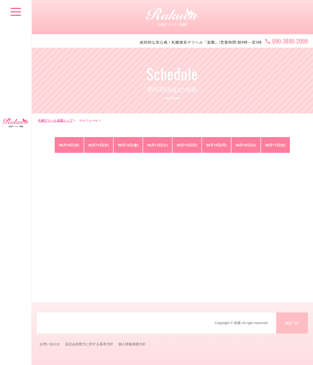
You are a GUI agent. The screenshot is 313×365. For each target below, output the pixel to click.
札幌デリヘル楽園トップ (55, 120)
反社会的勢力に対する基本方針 (89, 344)
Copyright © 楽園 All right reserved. (241, 323)
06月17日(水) (275, 145)
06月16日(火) (246, 145)
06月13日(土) (157, 145)
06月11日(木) (98, 145)
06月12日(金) (128, 145)
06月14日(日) (187, 145)
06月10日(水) (69, 145)
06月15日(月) (216, 145)
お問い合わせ (49, 344)
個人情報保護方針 (132, 344)
